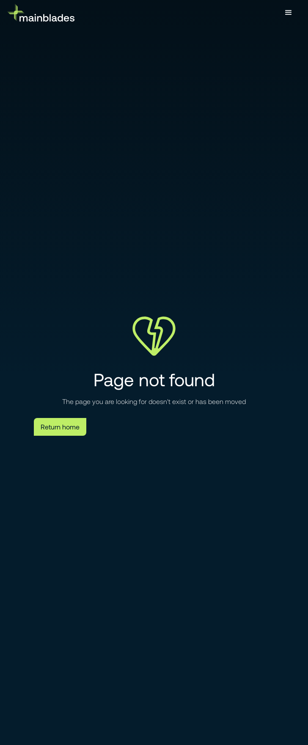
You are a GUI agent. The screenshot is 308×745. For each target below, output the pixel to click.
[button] (288, 12)
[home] (40, 12)
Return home (60, 427)
